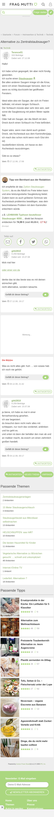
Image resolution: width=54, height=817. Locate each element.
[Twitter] (33, 242)
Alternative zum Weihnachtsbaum (30, 622)
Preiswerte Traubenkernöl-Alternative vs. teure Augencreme (35, 644)
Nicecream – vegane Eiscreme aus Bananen (33, 703)
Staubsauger (26, 78)
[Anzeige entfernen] (2, 807)
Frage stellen (40, 12)
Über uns (32, 800)
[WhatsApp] (46, 242)
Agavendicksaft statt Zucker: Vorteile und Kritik (36, 723)
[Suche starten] (3, 12)
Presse (31, 804)
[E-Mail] (8, 242)
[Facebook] (20, 242)
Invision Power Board (23, 764)
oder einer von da (11, 270)
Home (8, 800)
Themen (9, 804)
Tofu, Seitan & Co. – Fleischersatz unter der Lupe (36, 683)
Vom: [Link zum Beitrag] (4, 161)
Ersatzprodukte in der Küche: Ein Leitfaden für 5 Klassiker (35, 604)
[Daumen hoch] (46, 295)
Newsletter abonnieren (27, 792)
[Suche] (43, 4)
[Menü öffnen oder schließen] (3, 4)
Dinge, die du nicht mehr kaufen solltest (34, 743)
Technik (7, 48)
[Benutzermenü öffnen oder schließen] (50, 4)
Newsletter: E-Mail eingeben (20, 778)
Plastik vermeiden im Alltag (36, 660)
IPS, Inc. (43, 764)
